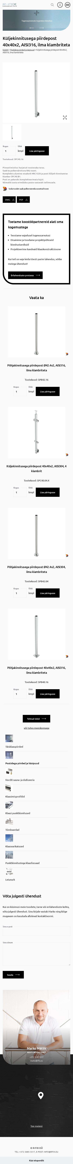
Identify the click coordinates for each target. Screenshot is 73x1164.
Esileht (5, 49)
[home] (10, 4)
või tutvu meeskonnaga (36, 728)
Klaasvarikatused (14, 846)
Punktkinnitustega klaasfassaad (22, 862)
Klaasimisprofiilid (15, 796)
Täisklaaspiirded (14, 746)
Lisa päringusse (37, 150)
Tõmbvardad (12, 829)
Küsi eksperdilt (36, 1160)
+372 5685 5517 (36, 1057)
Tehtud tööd (36, 718)
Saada (13, 974)
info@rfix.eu (51, 1151)
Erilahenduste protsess (25, 275)
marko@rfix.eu (36, 1060)
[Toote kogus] (9, 150)
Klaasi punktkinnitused (17, 813)
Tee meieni (36, 1126)
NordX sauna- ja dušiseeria (19, 779)
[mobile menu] (67, 5)
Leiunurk (10, 879)
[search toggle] (52, 4)
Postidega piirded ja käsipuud (22, 49)
